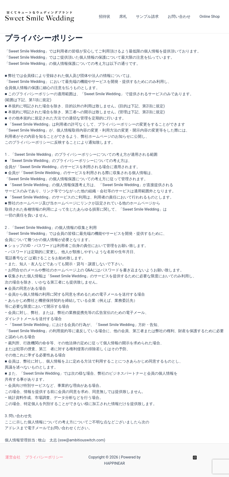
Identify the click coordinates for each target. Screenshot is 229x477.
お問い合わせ (181, 16)
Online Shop (210, 16)
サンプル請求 (150, 16)
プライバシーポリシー (44, 457)
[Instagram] (195, 457)
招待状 (111, 16)
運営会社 (13, 457)
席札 (128, 16)
